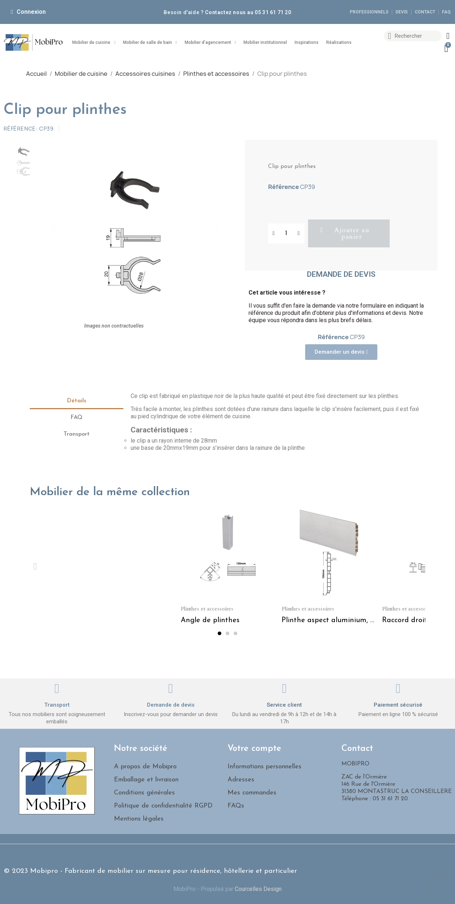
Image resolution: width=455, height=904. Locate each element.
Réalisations (339, 42)
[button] (53, 227)
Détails (76, 401)
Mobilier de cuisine (93, 42)
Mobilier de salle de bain (150, 42)
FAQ (76, 417)
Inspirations (307, 42)
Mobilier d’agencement (210, 42)
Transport (76, 434)
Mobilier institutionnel (265, 42)
